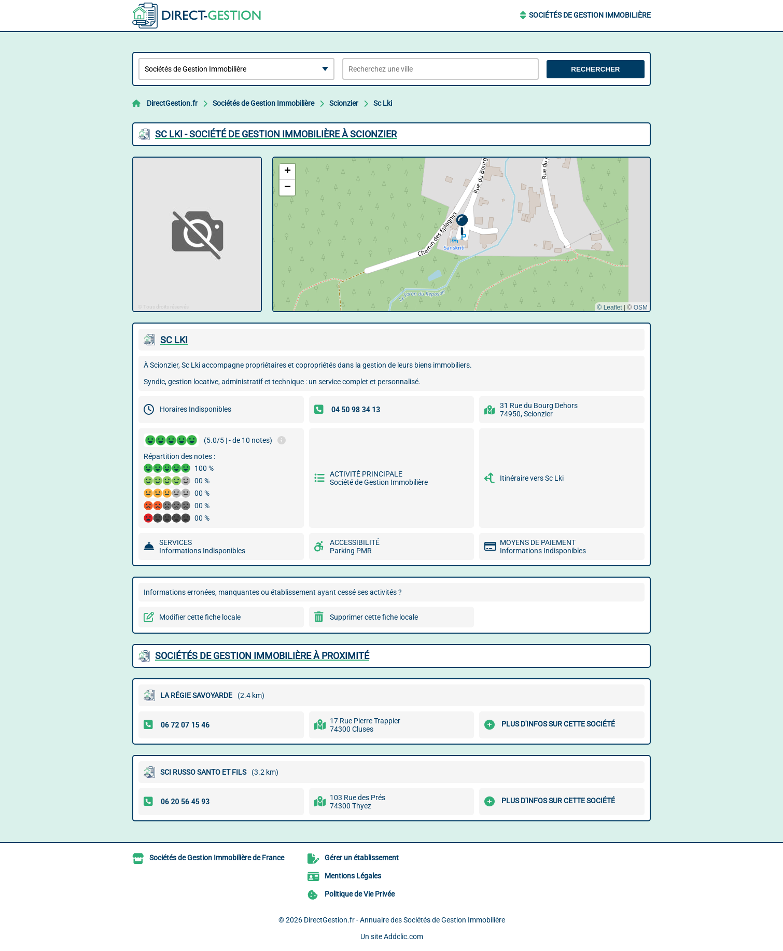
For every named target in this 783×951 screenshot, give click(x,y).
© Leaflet (609, 307)
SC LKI (174, 339)
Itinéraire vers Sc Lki (532, 478)
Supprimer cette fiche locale (374, 617)
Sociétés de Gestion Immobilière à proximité (262, 655)
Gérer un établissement (362, 858)
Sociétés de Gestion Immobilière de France (216, 858)
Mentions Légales (353, 876)
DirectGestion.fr (172, 103)
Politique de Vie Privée (360, 894)
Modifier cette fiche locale (200, 617)
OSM (641, 307)
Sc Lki (382, 103)
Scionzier (343, 103)
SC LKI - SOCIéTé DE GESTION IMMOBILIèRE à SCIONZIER (276, 134)
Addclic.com (403, 936)
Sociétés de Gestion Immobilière (590, 15)
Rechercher (595, 69)
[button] (461, 224)
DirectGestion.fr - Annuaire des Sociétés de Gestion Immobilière (404, 920)
